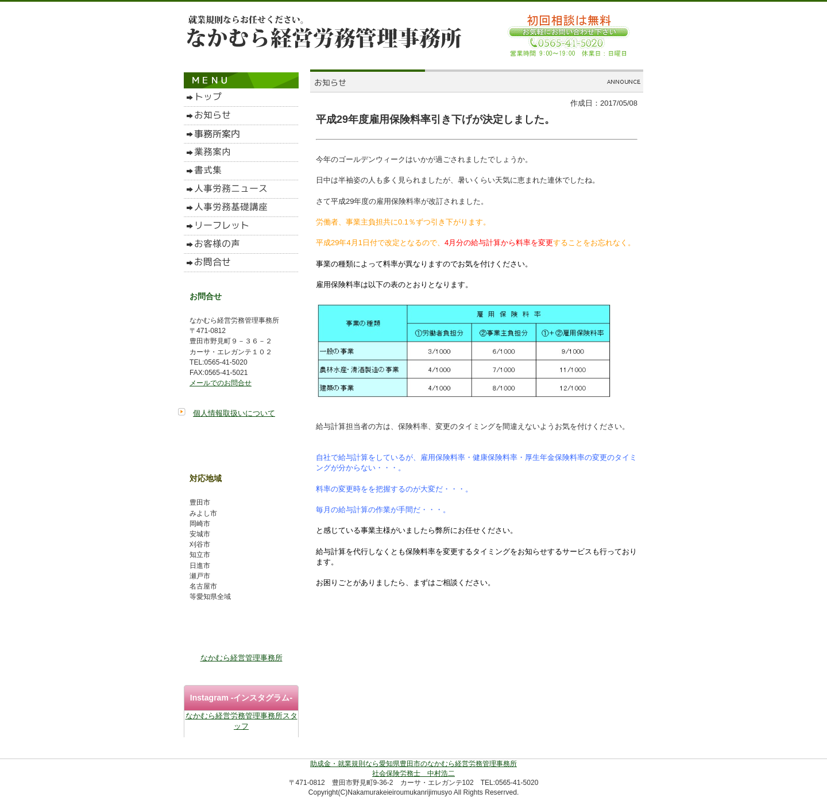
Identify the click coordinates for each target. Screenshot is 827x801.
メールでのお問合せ (221, 383)
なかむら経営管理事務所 (241, 657)
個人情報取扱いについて (234, 413)
